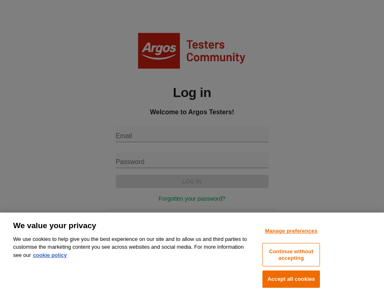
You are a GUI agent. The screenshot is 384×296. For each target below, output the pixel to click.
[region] (192, 254)
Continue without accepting (291, 254)
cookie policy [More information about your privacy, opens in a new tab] (50, 255)
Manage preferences (291, 231)
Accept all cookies (291, 279)
